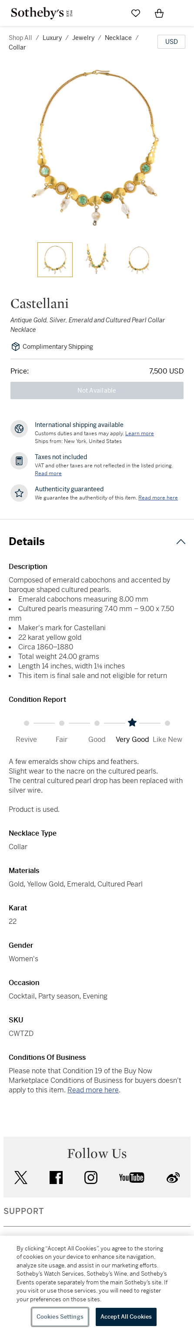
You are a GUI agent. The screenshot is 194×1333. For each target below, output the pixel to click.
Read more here (93, 1090)
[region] (97, 1284)
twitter (20, 1177)
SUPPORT (23, 1211)
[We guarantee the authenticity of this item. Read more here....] (158, 498)
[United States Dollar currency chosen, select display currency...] (171, 42)
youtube (131, 1177)
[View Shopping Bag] (159, 13)
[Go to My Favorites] (135, 13)
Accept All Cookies (126, 1316)
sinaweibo (173, 1177)
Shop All (20, 38)
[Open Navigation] (182, 13)
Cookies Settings (60, 1316)
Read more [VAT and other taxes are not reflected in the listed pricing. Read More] (48, 473)
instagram (90, 1177)
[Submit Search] (112, 13)
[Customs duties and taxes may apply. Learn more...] (139, 433)
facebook (56, 1177)
